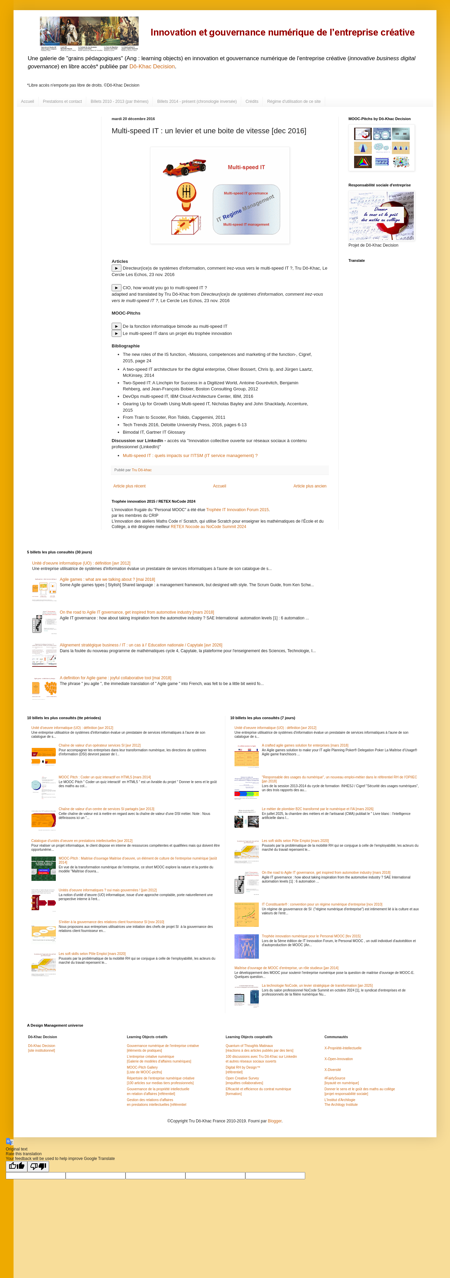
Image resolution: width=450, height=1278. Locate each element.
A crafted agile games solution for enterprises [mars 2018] (305, 745)
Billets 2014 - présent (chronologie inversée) (197, 101)
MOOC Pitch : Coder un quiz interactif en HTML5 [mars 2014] (105, 777)
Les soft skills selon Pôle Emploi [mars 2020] (92, 954)
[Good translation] (16, 1166)
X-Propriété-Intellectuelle (343, 1048)
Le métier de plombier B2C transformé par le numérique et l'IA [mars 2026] (318, 809)
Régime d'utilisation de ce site (294, 101)
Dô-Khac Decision (152, 66)
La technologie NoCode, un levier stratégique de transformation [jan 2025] (317, 985)
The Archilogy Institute (341, 1104)
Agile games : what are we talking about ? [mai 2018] (107, 579)
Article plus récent (129, 486)
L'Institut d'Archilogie (339, 1100)
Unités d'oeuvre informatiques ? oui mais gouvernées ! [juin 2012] (108, 890)
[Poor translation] (38, 1166)
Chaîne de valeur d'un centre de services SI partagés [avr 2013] (107, 809)
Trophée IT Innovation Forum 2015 (237, 509)
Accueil (27, 101)
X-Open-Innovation (338, 1059)
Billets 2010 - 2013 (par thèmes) (120, 101)
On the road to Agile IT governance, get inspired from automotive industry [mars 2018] (137, 612)
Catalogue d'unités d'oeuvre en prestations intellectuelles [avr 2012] (82, 841)
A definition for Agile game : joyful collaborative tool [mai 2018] (116, 678)
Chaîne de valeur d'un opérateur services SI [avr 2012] (100, 745)
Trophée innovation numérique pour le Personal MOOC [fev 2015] (311, 936)
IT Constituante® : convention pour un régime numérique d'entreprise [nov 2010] (322, 904)
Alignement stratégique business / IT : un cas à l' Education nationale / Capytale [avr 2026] (141, 645)
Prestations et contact (62, 101)
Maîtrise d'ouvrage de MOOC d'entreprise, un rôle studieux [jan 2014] (286, 968)
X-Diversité (332, 1070)
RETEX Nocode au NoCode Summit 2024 (208, 526)
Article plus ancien (310, 486)
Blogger (275, 1121)
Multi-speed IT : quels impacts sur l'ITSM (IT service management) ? (190, 455)
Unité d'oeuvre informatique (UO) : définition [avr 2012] (81, 563)
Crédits (252, 101)
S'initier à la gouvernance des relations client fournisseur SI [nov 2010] (111, 922)
